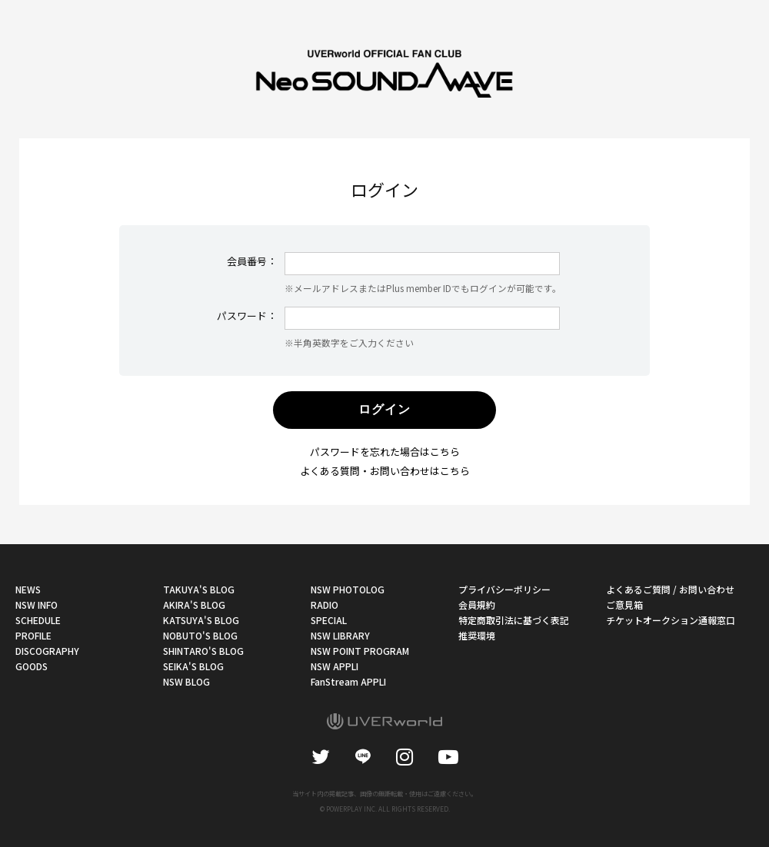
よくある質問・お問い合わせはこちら (385, 470)
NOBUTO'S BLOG (200, 635)
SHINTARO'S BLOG (203, 650)
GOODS (31, 666)
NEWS (28, 589)
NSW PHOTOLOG (347, 589)
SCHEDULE (38, 619)
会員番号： (252, 261)
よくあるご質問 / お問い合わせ (670, 589)
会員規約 (476, 604)
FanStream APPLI (348, 681)
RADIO (324, 604)
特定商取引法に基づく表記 (513, 619)
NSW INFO (36, 604)
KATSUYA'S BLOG (201, 619)
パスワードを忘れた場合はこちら (385, 451)
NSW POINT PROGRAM (360, 650)
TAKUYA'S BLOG (199, 589)
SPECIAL (329, 619)
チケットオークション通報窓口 (670, 619)
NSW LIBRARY (340, 635)
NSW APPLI (334, 666)
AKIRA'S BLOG (194, 604)
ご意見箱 (624, 604)
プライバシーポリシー (504, 589)
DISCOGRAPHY (47, 650)
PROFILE (33, 635)
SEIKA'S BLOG (193, 666)
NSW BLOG (186, 681)
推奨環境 (476, 635)
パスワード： (247, 315)
